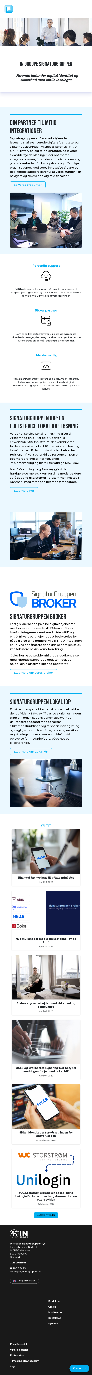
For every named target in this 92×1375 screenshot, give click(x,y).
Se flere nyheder (46, 1215)
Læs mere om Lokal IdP (31, 751)
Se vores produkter (28, 184)
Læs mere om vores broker (33, 672)
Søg (12, 1366)
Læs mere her (24, 490)
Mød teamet (55, 1312)
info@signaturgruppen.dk (26, 1271)
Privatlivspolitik (19, 1344)
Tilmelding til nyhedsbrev (24, 1361)
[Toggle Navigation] (86, 9)
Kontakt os (54, 1318)
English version (24, 1280)
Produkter (54, 1301)
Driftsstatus (17, 1355)
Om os (52, 1307)
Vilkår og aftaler (19, 1350)
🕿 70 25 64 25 (18, 1268)
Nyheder (46, 826)
